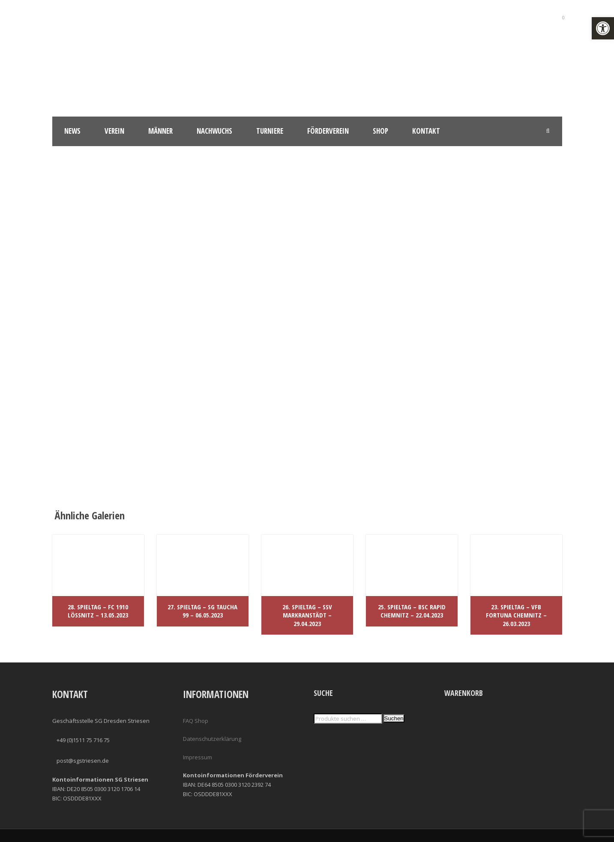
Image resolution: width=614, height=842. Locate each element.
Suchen (394, 718)
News (72, 131)
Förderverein (328, 131)
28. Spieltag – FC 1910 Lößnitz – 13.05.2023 (98, 611)
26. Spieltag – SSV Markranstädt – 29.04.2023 (307, 615)
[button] (603, 28)
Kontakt (426, 131)
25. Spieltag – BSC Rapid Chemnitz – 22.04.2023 (412, 611)
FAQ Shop (195, 721)
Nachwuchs (214, 131)
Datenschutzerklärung (212, 739)
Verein (114, 131)
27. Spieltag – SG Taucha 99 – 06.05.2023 (202, 611)
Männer (160, 131)
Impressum (197, 757)
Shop (380, 131)
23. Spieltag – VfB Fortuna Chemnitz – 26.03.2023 (516, 615)
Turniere (269, 131)
